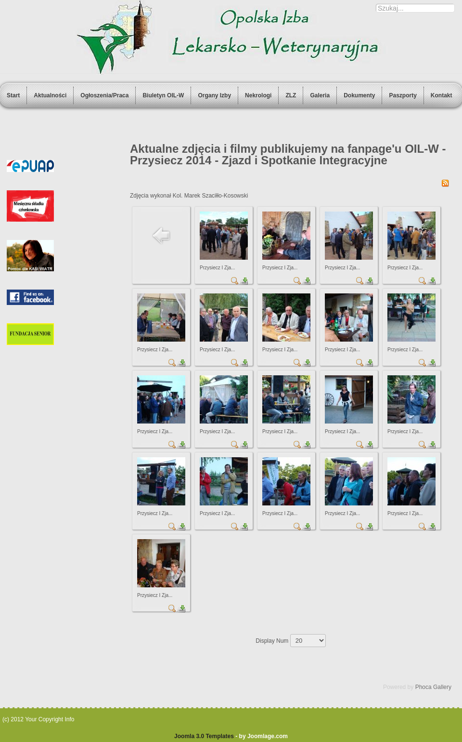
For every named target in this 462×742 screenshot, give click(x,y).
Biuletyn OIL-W (163, 95)
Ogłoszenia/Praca (104, 95)
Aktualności (50, 95)
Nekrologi (258, 95)
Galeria (320, 95)
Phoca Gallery (433, 687)
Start (13, 95)
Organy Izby (214, 95)
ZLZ (290, 95)
